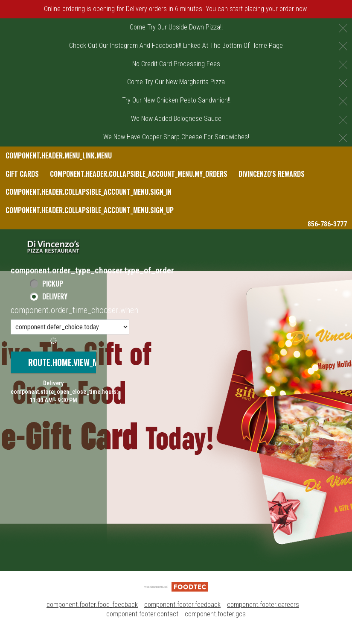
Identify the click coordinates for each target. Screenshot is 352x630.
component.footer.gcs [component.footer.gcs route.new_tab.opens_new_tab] (215, 614)
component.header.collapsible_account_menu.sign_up (90, 210)
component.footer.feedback (182, 605)
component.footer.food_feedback (92, 605)
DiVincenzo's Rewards (272, 174)
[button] (53, 247)
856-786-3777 (327, 224)
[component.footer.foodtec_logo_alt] (176, 586)
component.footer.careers (263, 605)
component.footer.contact (142, 614)
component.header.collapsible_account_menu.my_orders (138, 174)
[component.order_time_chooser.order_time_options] (70, 326)
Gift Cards (22, 174)
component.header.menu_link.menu (59, 155)
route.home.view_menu (70, 362)
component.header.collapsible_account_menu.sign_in (89, 192)
